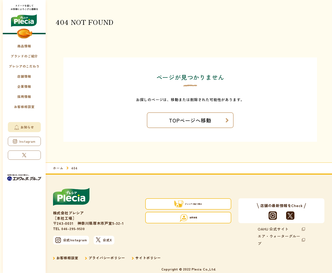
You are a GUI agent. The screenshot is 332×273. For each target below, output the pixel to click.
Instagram (24, 141)
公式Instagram (72, 241)
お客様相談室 (68, 256)
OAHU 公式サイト (271, 228)
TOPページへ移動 (190, 120)
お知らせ (24, 127)
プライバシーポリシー (109, 256)
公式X (115, 240)
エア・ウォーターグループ (278, 235)
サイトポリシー (152, 256)
